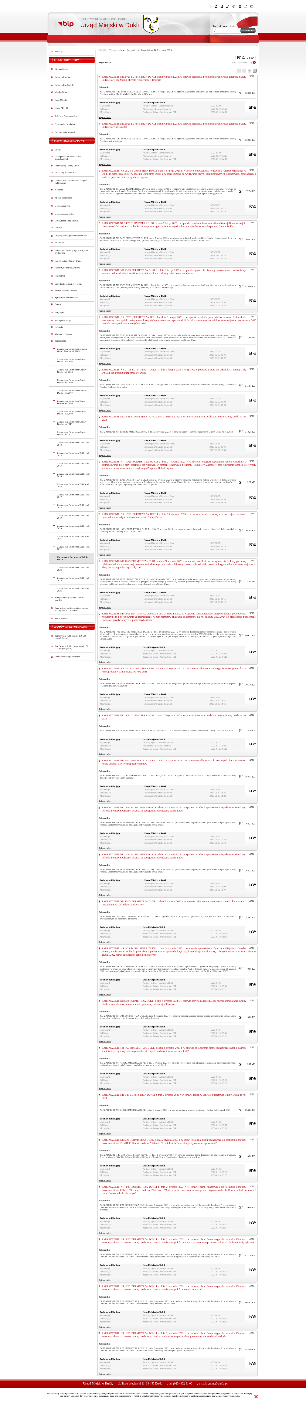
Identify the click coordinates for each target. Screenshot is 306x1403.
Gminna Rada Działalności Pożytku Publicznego (71, 181)
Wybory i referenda (63, 334)
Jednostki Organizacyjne (66, 116)
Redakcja (59, 51)
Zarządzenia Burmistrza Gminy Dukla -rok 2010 (71, 423)
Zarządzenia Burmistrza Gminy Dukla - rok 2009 (71, 412)
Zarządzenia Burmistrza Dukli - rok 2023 (72, 558)
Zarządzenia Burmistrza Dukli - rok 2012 (73, 443)
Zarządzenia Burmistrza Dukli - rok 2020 (73, 527)
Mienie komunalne (63, 198)
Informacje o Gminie (64, 85)
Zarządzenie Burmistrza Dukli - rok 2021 (73, 537)
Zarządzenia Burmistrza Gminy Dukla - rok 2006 (71, 381)
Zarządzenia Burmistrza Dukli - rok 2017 (73, 496)
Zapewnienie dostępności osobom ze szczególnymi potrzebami (71, 609)
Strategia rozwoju (63, 320)
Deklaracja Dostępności (65, 132)
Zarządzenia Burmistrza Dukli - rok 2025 (73, 579)
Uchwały (59, 327)
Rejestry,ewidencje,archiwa (67, 268)
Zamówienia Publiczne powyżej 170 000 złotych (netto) (71, 647)
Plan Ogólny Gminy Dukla (67, 166)
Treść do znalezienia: (224, 26)
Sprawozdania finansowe (66, 297)
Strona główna (61, 69)
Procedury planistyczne (65, 172)
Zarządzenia (60, 341)
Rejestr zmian (105, 117)
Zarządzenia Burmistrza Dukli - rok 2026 (73, 589)
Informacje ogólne (63, 77)
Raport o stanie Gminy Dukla (68, 261)
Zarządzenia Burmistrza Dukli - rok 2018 (73, 506)
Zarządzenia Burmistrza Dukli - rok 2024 (73, 568)
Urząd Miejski (61, 108)
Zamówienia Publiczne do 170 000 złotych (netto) (70, 637)
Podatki (58, 227)
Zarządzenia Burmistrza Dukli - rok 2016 (73, 485)
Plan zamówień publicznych (67, 656)
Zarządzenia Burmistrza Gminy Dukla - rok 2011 (71, 433)
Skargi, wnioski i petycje (66, 290)
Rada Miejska (61, 100)
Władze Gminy (62, 92)
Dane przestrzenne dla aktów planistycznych (68, 157)
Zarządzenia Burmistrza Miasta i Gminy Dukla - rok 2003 (72, 350)
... (244, 71)
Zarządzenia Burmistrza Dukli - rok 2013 (73, 454)
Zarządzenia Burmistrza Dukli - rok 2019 (73, 516)
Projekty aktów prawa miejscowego (71, 235)
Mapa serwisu (61, 618)
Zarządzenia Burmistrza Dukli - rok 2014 (73, 464)
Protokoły (59, 242)
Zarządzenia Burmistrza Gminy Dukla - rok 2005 (71, 371)
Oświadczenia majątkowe (66, 221)
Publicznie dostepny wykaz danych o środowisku (71, 251)
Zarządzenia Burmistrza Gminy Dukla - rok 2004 (71, 360)
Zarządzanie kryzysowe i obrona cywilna (69, 598)
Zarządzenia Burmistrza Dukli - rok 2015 (73, 475)
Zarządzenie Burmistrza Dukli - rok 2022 (73, 548)
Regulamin (60, 276)
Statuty (58, 304)
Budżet (58, 150)
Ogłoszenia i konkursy (65, 124)
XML (251, 76)
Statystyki (59, 312)
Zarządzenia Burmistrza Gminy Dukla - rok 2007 (71, 391)
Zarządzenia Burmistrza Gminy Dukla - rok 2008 (71, 402)
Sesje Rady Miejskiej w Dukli (68, 284)
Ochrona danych (62, 206)
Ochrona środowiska (64, 214)
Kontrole (59, 190)
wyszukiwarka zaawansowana (232, 35)
